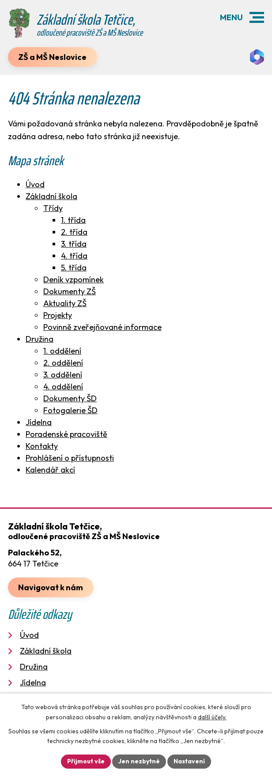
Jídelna (39, 422)
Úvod (35, 184)
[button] (256, 17)
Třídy (53, 208)
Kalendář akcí (50, 470)
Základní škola (51, 196)
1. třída (73, 220)
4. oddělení (63, 386)
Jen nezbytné (139, 761)
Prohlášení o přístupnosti (70, 458)
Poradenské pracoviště (66, 434)
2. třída (74, 232)
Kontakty (42, 446)
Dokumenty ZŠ (69, 291)
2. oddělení (63, 363)
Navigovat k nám (50, 587)
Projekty (57, 315)
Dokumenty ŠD (70, 398)
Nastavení (189, 761)
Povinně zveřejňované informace (102, 327)
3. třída (74, 244)
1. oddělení (62, 351)
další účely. (212, 717)
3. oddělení (62, 375)
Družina (39, 339)
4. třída (74, 256)
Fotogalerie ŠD (70, 410)
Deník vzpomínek (73, 279)
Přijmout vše (86, 761)
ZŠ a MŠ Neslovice (52, 57)
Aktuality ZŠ (65, 303)
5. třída (74, 268)
